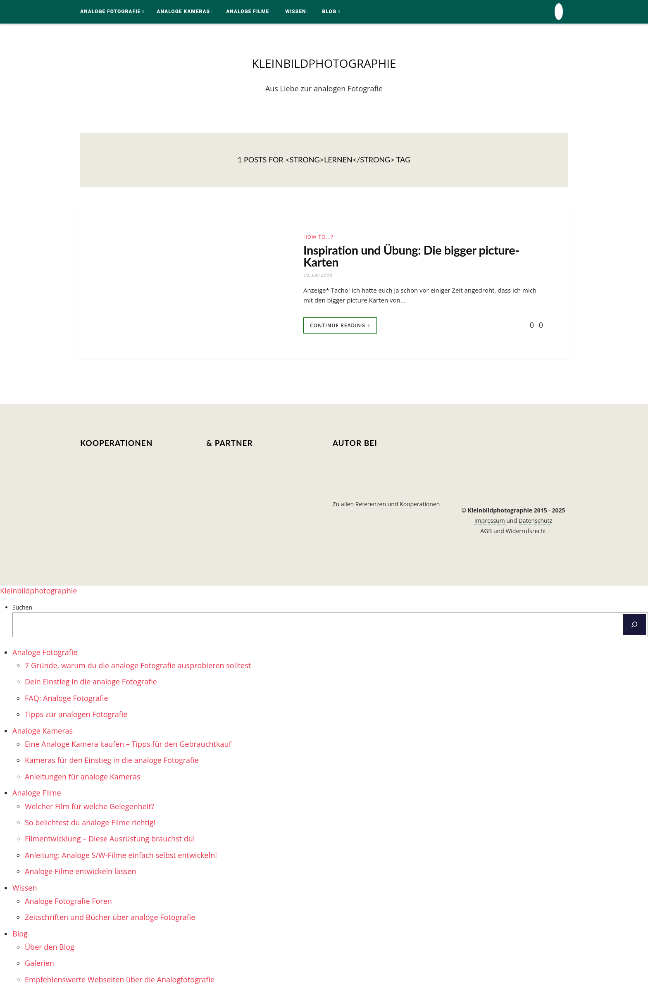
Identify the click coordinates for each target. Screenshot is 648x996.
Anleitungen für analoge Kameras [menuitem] (83, 778)
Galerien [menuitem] (39, 965)
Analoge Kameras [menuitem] (42, 732)
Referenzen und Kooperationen (397, 506)
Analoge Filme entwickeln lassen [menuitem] (80, 873)
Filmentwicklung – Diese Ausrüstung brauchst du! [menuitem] (110, 840)
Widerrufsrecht (525, 532)
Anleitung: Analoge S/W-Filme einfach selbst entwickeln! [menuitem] (121, 857)
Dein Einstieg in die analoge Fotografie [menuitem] (91, 683)
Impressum (490, 522)
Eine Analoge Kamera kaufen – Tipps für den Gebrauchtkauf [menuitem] (128, 746)
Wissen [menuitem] (24, 889)
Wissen (295, 11)
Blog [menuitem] (20, 935)
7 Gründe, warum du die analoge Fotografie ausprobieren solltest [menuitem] (138, 667)
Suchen (22, 609)
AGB (486, 532)
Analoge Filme (247, 11)
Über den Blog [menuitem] (49, 948)
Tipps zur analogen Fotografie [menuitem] (76, 716)
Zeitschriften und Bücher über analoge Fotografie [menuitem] (110, 919)
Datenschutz (535, 522)
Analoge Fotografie (110, 11)
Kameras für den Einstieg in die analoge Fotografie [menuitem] (112, 762)
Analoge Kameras (183, 11)
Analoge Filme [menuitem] (36, 794)
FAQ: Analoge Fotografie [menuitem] (66, 700)
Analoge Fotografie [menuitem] (45, 654)
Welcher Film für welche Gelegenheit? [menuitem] (90, 808)
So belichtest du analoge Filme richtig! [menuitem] (90, 824)
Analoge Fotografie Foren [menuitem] (68, 903)
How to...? (318, 237)
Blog (329, 11)
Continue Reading (337, 327)
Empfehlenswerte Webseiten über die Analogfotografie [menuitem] (119, 981)
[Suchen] (634, 626)
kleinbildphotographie (324, 63)
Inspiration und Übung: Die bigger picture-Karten (415, 256)
